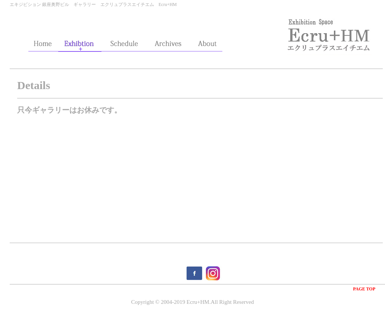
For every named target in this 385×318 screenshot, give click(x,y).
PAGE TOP (364, 289)
